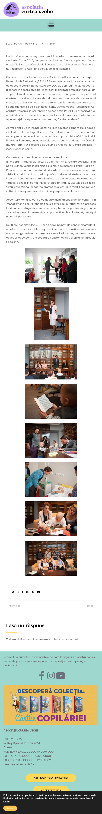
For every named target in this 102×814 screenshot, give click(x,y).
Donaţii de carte (25, 44)
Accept (10, 808)
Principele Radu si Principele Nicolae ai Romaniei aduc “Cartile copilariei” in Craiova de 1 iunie (27, 606)
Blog (9, 44)
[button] (51, 25)
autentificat (30, 639)
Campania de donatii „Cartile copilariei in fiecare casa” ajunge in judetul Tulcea (74, 606)
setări (6, 801)
